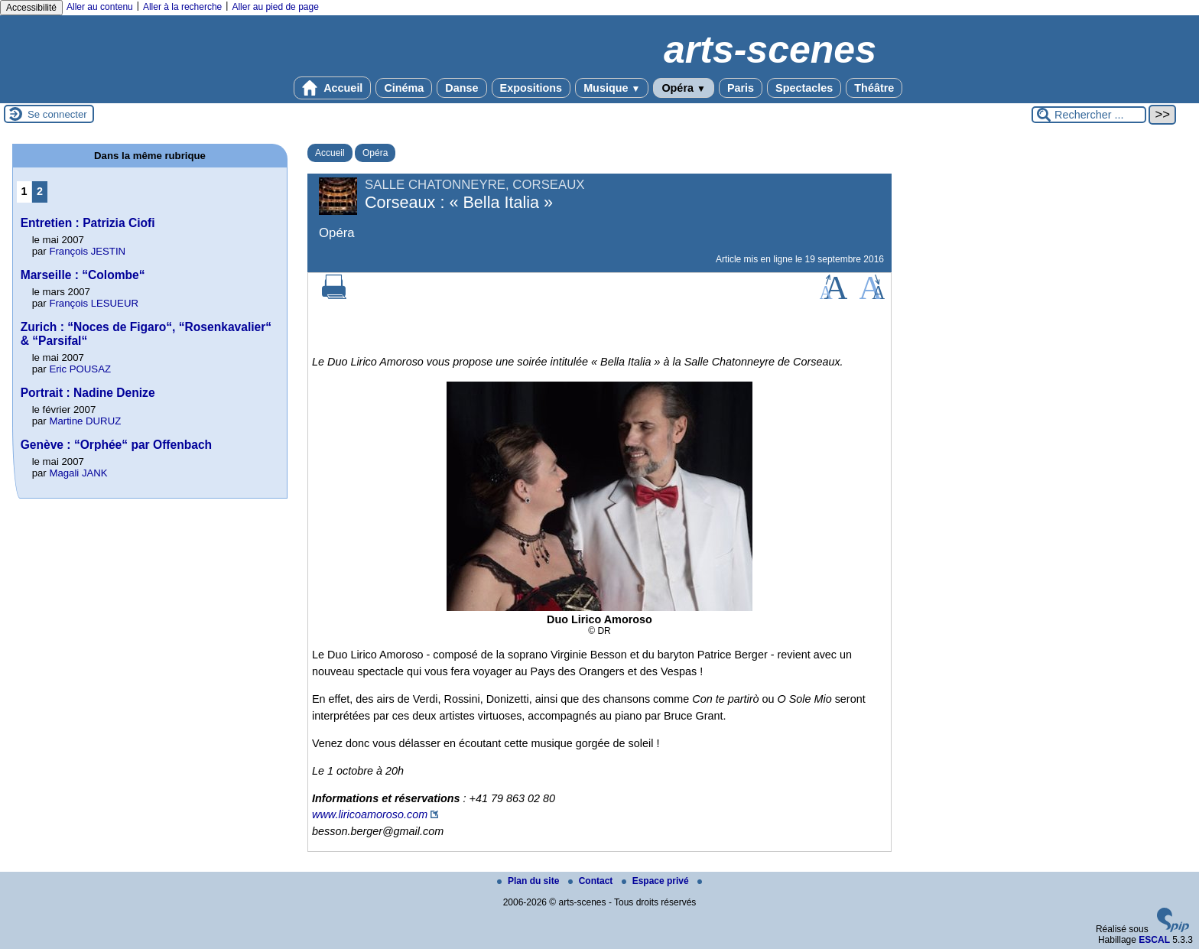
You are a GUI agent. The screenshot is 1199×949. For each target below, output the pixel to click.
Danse (461, 88)
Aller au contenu (100, 7)
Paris (740, 88)
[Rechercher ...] (1089, 114)
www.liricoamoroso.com (369, 814)
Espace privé (656, 881)
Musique (611, 88)
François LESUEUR (93, 303)
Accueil (332, 88)
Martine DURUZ (85, 421)
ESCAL (1154, 939)
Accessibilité (31, 7)
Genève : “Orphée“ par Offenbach (116, 444)
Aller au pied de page (275, 7)
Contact (592, 881)
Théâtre (874, 88)
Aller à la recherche (182, 7)
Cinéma (404, 88)
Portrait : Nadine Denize (88, 392)
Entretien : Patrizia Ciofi (88, 222)
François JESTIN (87, 251)
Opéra (683, 88)
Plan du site (529, 881)
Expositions (531, 88)
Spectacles (804, 88)
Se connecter (57, 114)
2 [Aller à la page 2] (40, 191)
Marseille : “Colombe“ (83, 274)
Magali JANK (78, 473)
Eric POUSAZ (80, 369)
